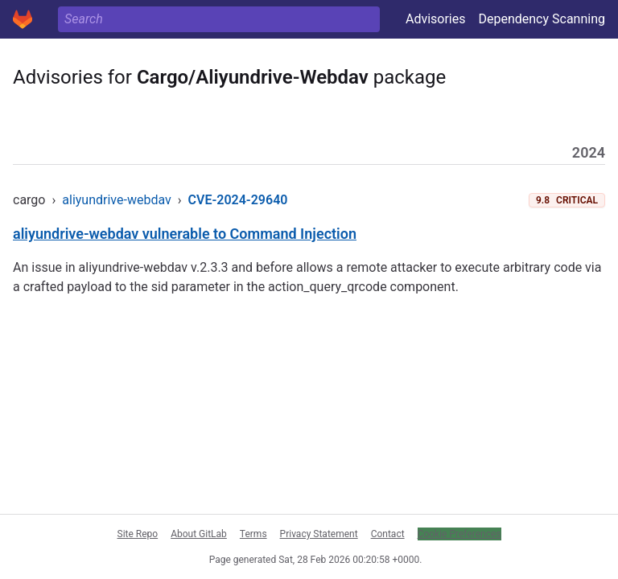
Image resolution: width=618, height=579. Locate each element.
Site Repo (138, 534)
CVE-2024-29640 (238, 199)
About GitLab (199, 534)
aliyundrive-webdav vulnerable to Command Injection (184, 233)
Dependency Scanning (541, 19)
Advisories (436, 19)
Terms (253, 534)
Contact (388, 534)
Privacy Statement (319, 534)
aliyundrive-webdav (116, 199)
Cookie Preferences (459, 534)
